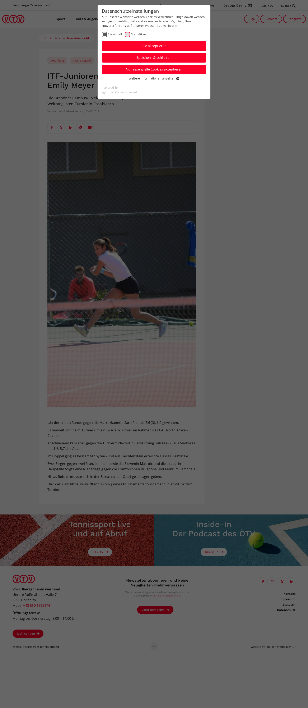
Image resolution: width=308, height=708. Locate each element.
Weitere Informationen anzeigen (154, 78)
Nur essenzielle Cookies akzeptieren (154, 69)
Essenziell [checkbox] (115, 34)
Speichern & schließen (154, 57)
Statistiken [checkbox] (138, 34)
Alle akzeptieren (154, 46)
